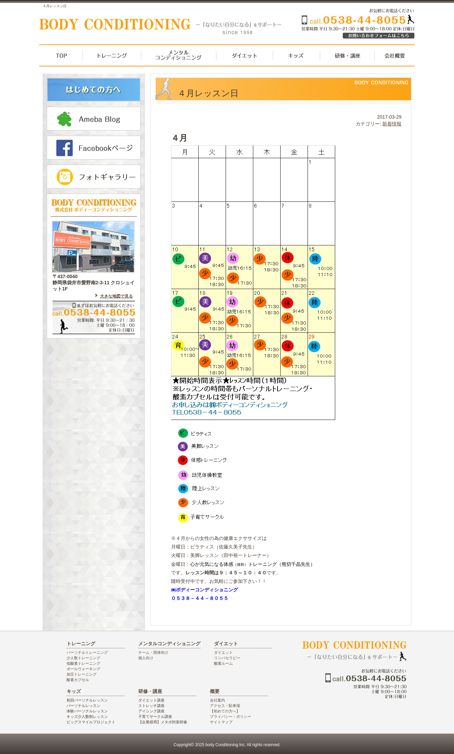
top (61, 58)
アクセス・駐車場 (225, 706)
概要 (214, 691)
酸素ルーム (223, 663)
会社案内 (217, 700)
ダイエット (245, 58)
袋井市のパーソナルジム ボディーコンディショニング (163, 26)
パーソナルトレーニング (87, 652)
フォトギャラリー (94, 176)
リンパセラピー (227, 658)
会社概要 (394, 58)
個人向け (145, 658)
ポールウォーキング (83, 669)
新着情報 (391, 123)
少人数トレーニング (83, 658)
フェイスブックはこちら (94, 148)
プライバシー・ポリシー (230, 716)
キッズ (297, 58)
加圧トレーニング (82, 674)
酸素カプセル (78, 680)
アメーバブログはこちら (94, 119)
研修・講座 (347, 58)
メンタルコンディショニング (178, 58)
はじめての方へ (94, 90)
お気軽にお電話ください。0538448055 (377, 37)
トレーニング (112, 58)
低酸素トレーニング (83, 663)
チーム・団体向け (153, 652)
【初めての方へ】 (225, 711)
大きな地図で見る (116, 296)
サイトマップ (221, 722)
